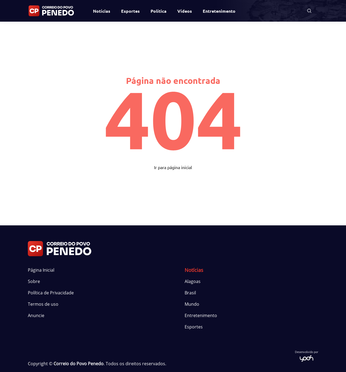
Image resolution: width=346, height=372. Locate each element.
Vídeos (184, 11)
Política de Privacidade (51, 293)
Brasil (190, 293)
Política (159, 11)
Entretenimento (219, 11)
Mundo (192, 304)
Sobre (34, 281)
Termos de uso (43, 304)
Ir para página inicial (173, 167)
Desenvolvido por (306, 356)
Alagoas (193, 281)
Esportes (130, 11)
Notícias (101, 11)
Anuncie (36, 315)
